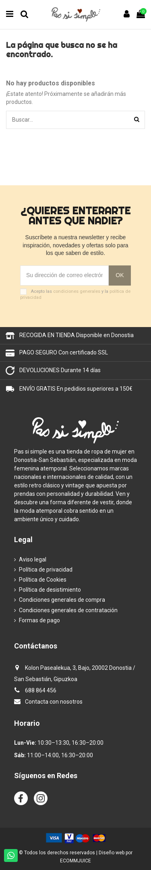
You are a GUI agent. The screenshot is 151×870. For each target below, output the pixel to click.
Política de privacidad (45, 569)
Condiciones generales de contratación (68, 610)
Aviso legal (32, 559)
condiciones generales (76, 291)
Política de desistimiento (50, 589)
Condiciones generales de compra (62, 600)
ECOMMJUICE (75, 861)
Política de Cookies (42, 579)
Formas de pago (39, 620)
